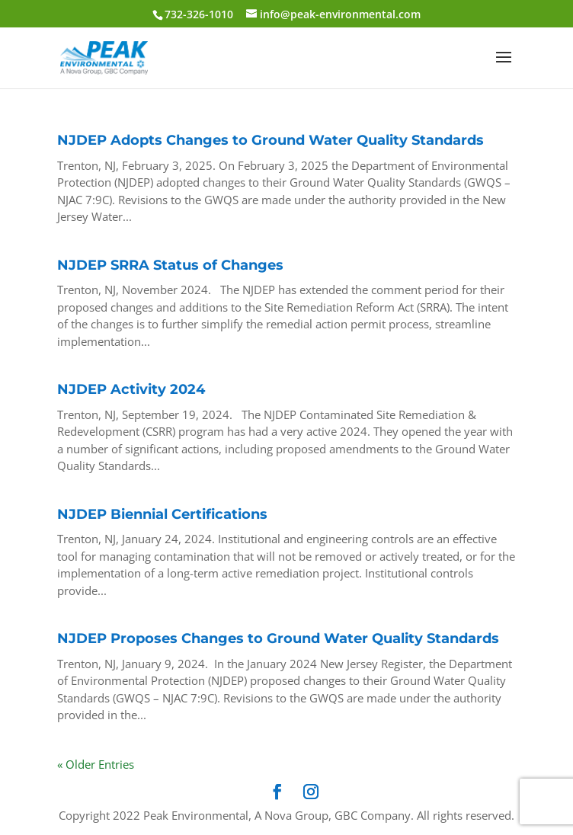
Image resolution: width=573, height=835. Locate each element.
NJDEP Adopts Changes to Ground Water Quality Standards (270, 140)
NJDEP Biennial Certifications (162, 514)
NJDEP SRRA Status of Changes (170, 265)
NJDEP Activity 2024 (131, 389)
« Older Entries (95, 764)
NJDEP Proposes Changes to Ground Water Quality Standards (278, 638)
